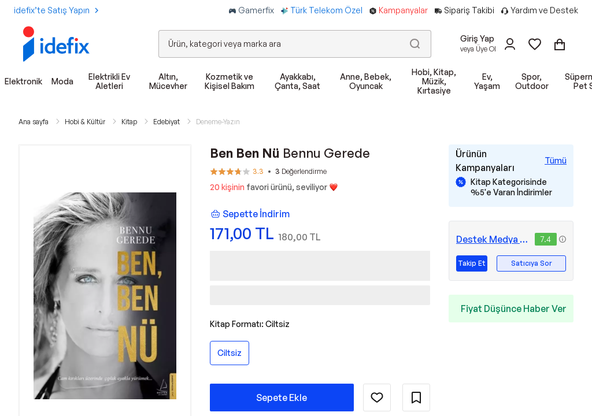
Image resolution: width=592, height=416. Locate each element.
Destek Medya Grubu (493, 239)
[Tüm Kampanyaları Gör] (556, 160)
